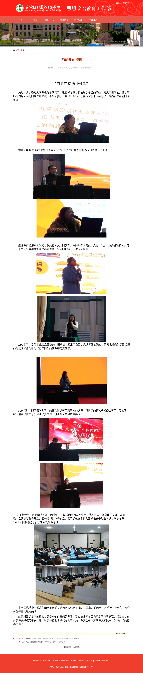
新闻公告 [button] (49, 20)
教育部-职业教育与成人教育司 (64, 661)
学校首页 (46, 661)
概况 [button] (35, 20)
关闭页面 (76, 647)
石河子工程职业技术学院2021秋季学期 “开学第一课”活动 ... (44, 642)
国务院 (81, 661)
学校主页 (125, 3)
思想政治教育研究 (102, 661)
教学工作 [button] (78, 20)
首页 (17, 50)
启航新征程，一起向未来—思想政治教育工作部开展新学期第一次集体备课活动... (53, 638)
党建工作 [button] (93, 20)
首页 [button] (20, 20)
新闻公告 (24, 50)
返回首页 (68, 647)
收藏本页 (120, 633)
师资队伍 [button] (64, 20)
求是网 (89, 661)
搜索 (117, 3)
